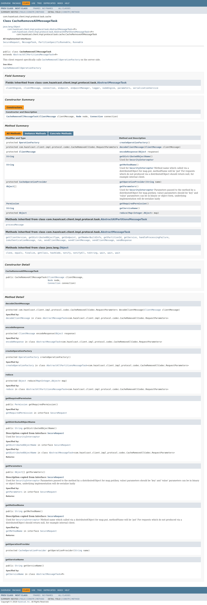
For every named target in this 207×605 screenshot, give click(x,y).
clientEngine (13, 88)
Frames (37, 8)
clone (9, 253)
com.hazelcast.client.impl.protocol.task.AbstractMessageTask (40, 29)
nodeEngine (108, 88)
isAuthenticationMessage (20, 240)
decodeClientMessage (132, 147)
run (39, 240)
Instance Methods (35, 133)
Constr (30, 12)
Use (33, 3)
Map (130, 213)
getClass (43, 253)
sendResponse (124, 240)
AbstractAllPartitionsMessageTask (33, 54)
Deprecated (50, 3)
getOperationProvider (132, 182)
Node (78, 116)
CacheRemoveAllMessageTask (22, 116)
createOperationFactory (133, 142)
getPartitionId (112, 237)
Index (60, 3)
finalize (30, 253)
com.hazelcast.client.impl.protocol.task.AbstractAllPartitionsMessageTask (50, 32)
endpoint (63, 88)
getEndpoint (69, 237)
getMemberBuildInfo (89, 237)
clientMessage (32, 88)
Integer (137, 213)
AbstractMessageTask (112, 82)
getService (130, 237)
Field (22, 12)
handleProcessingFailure (153, 237)
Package (16, 3)
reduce (123, 213)
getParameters (128, 186)
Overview (6, 3)
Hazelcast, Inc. (23, 602)
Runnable (78, 42)
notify (67, 253)
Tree (39, 3)
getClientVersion (16, 237)
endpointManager (80, 88)
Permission (12, 203)
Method (40, 12)
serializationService (145, 88)
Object (142, 152)
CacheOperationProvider (33, 182)
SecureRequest (11, 42)
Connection (96, 116)
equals (18, 253)
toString (92, 253)
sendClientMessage (55, 240)
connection (49, 88)
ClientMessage (47, 116)
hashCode (55, 253)
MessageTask (29, 42)
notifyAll (79, 253)
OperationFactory (29, 142)
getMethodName (128, 164)
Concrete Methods (61, 133)
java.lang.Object (11, 26)
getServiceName (128, 208)
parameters (124, 88)
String (10, 156)
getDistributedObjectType (44, 237)
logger (96, 88)
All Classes (64, 8)
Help (67, 3)
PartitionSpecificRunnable (54, 42)
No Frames (47, 8)
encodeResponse (128, 152)
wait (102, 253)
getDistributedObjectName (135, 156)
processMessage (15, 224)
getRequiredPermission (133, 203)
